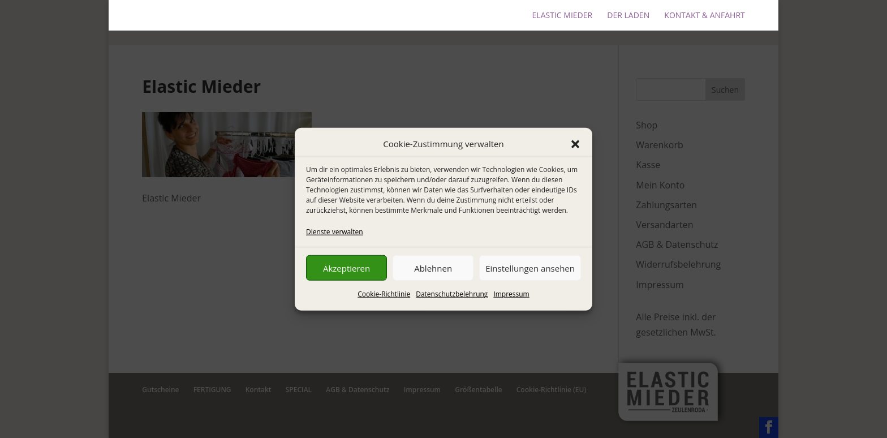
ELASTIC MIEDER (562, 15)
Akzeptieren (346, 268)
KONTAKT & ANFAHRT (704, 15)
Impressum (511, 294)
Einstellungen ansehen (530, 268)
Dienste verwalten (334, 232)
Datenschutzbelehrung (452, 294)
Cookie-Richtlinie (384, 294)
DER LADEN (628, 15)
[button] (575, 143)
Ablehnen (433, 268)
